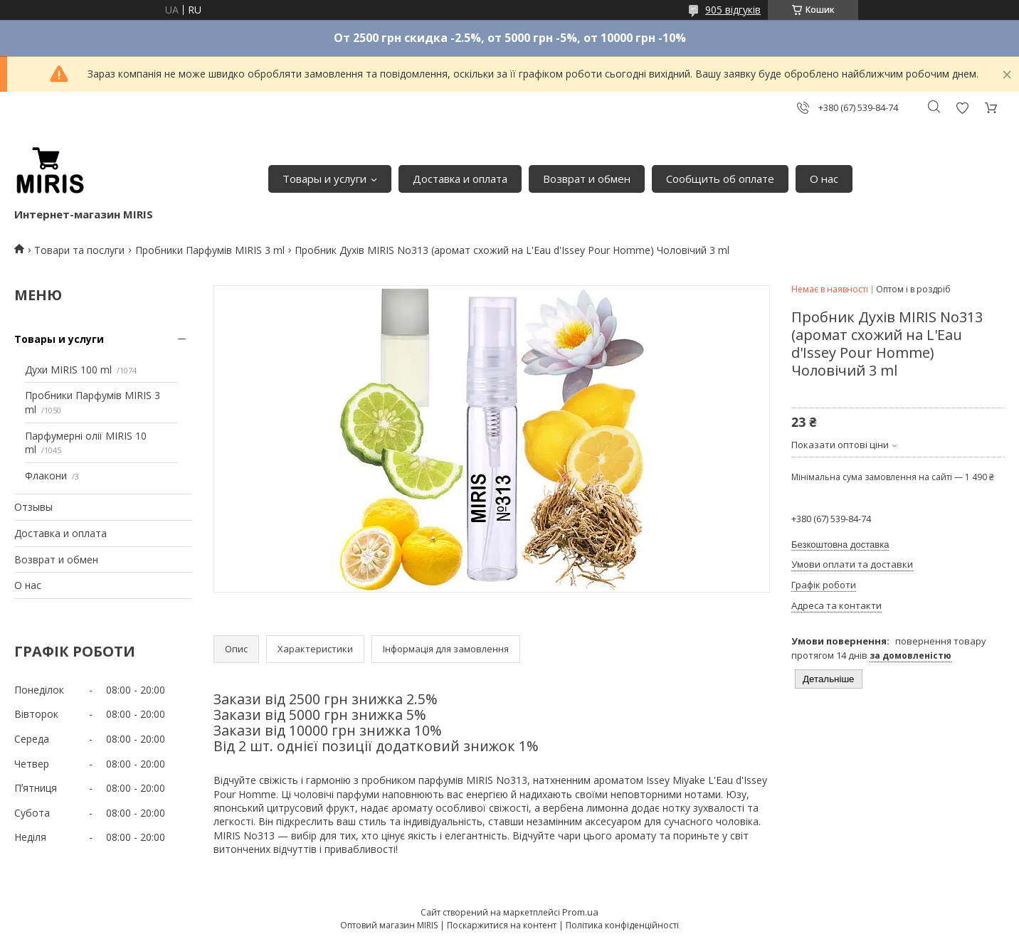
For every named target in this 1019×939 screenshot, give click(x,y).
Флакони (46, 475)
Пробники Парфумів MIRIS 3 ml (210, 250)
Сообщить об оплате (720, 178)
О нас (824, 178)
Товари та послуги (79, 250)
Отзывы (33, 507)
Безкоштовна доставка (840, 544)
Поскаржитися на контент (501, 925)
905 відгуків (733, 9)
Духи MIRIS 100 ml (68, 369)
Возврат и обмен (586, 178)
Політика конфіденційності (622, 925)
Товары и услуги (324, 178)
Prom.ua (580, 912)
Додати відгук (962, 108)
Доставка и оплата (460, 178)
